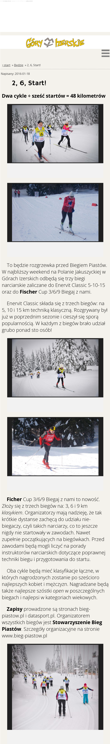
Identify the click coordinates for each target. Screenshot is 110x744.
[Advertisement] (55, 17)
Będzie (18, 65)
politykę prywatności (29, 1)
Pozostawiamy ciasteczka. (7, 1)
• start (6, 65)
